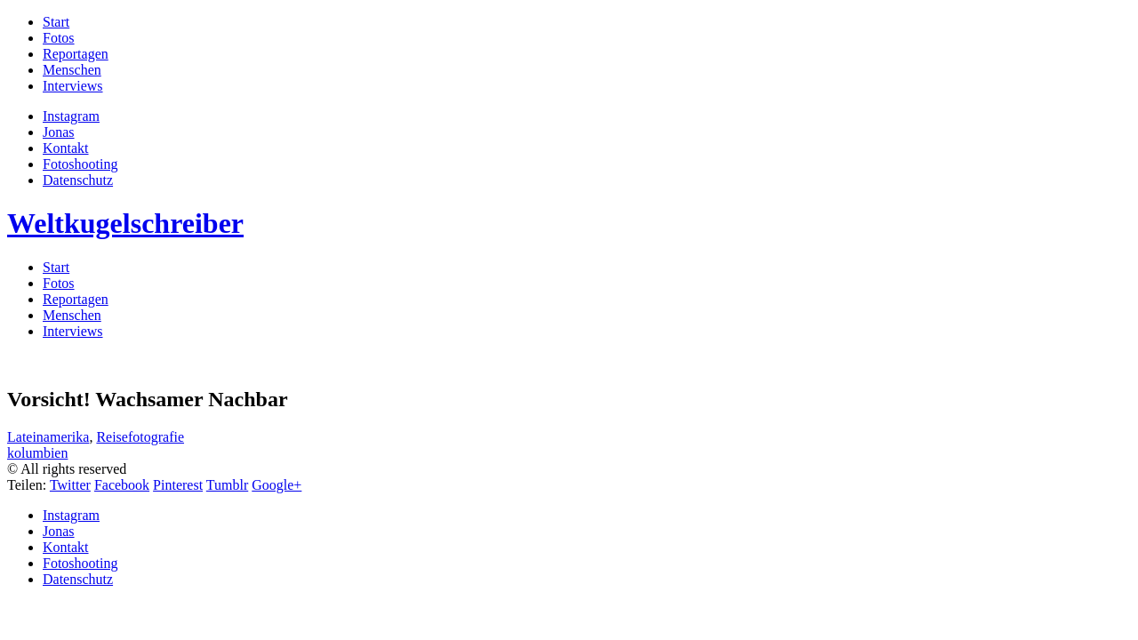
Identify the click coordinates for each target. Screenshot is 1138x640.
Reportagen (75, 53)
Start (56, 21)
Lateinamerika (48, 436)
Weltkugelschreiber (125, 223)
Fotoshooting (80, 164)
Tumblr (227, 484)
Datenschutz (78, 180)
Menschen (72, 69)
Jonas (59, 132)
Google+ (276, 484)
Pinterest (178, 484)
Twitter (70, 484)
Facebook (121, 484)
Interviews (73, 85)
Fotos (59, 37)
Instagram (71, 116)
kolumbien (37, 452)
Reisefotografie (140, 436)
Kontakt (66, 148)
